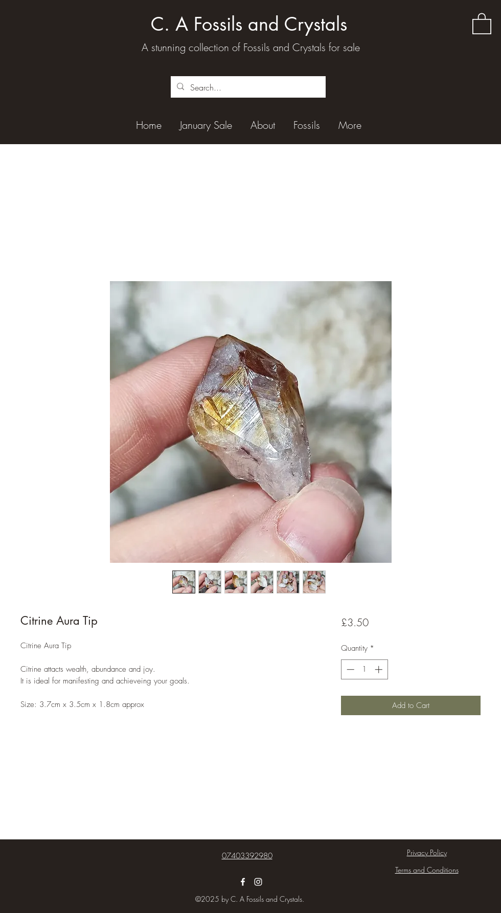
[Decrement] (349, 669)
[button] (481, 23)
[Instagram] (258, 882)
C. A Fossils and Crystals (249, 24)
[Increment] (379, 669)
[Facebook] (243, 882)
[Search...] (247, 87)
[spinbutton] (364, 669)
